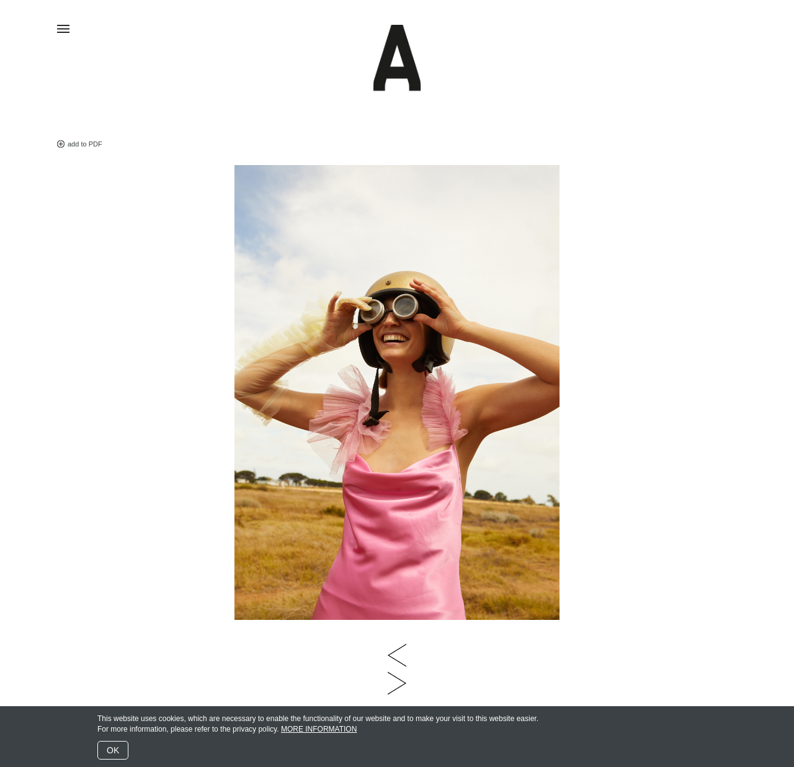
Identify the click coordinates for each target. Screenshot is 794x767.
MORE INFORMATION (319, 729)
